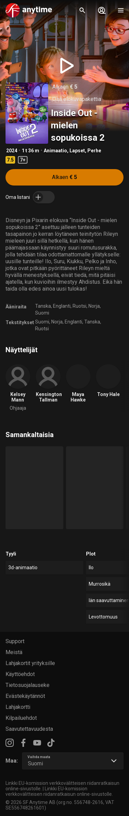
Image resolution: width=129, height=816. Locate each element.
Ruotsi (79, 306)
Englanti (62, 306)
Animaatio (55, 150)
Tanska (43, 306)
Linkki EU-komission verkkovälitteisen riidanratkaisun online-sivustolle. (59, 791)
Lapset (77, 150)
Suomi (42, 313)
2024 (11, 150)
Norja (94, 306)
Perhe (94, 150)
